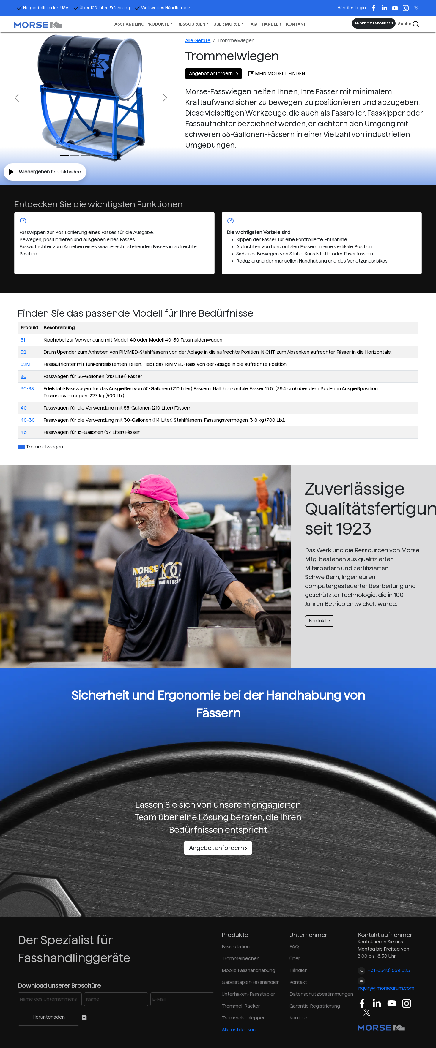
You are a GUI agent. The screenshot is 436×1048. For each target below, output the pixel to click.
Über (294, 958)
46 (24, 432)
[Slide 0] (64, 155)
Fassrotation (236, 946)
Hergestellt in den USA (42, 7)
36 (23, 376)
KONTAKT (296, 24)
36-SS (27, 388)
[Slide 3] (96, 155)
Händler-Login (352, 7)
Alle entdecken (239, 1029)
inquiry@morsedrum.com (386, 988)
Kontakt (319, 620)
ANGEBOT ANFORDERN (374, 23)
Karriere (298, 1017)
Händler (298, 970)
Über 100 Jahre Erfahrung (101, 7)
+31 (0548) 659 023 (389, 970)
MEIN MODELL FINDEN (276, 73)
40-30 (28, 420)
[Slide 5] (117, 155)
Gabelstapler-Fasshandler (250, 982)
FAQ (252, 24)
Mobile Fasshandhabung (248, 970)
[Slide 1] (74, 155)
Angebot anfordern (213, 73)
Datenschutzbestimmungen (319, 994)
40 (24, 407)
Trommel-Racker (241, 1006)
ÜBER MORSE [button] (226, 24)
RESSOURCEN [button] (191, 24)
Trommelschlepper (243, 1017)
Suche (408, 24)
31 (23, 339)
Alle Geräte (197, 40)
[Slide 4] (107, 155)
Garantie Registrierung (314, 1006)
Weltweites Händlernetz (163, 7)
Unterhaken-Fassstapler (248, 994)
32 (23, 352)
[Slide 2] (85, 155)
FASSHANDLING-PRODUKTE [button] (140, 24)
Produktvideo (45, 172)
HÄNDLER (271, 24)
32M (25, 364)
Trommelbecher (240, 958)
